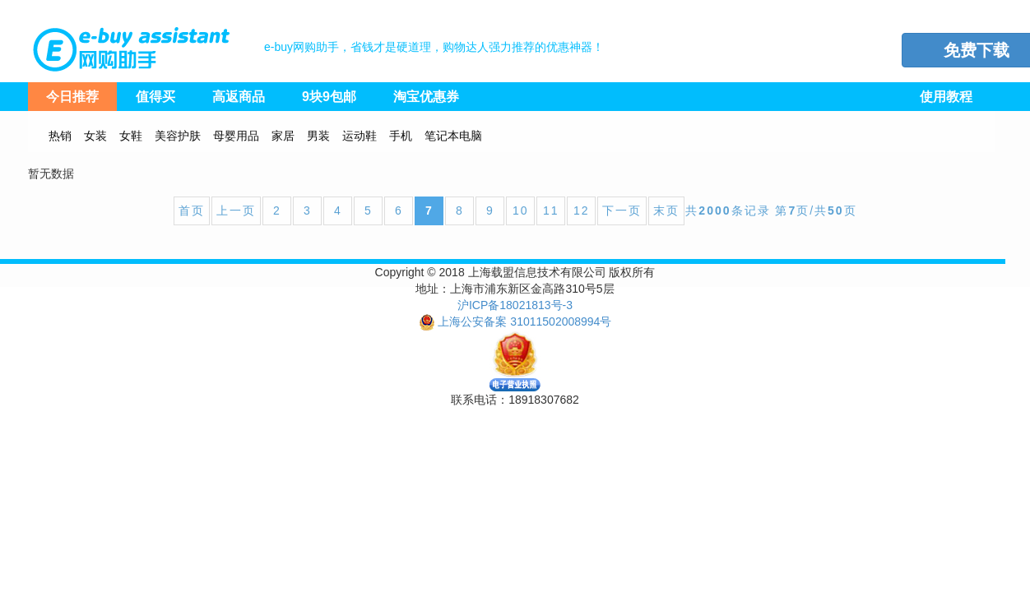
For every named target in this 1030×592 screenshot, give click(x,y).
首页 (192, 210)
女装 (95, 135)
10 (521, 210)
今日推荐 (72, 97)
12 (581, 210)
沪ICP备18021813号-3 (515, 305)
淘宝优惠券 (426, 97)
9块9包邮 (329, 97)
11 (551, 210)
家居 (283, 135)
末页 (666, 210)
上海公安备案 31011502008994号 (524, 321)
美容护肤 (178, 135)
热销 (60, 135)
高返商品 (238, 97)
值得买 (155, 97)
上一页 (236, 210)
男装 (318, 135)
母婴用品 (236, 135)
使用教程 (946, 97)
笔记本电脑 (453, 135)
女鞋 (130, 135)
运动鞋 (359, 135)
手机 (400, 135)
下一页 (622, 210)
